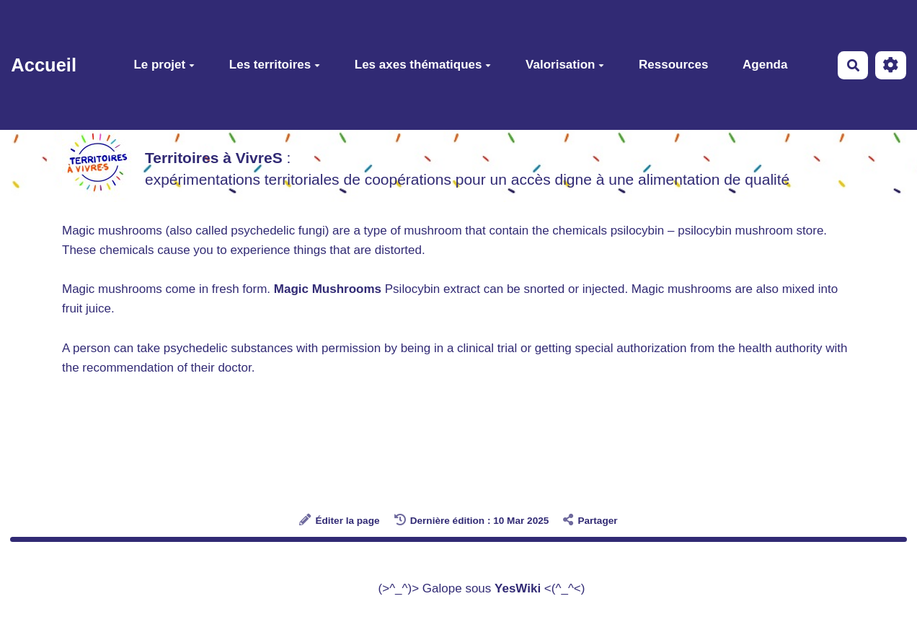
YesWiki (518, 588)
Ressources (673, 64)
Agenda (765, 64)
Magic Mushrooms (327, 289)
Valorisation (565, 64)
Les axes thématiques (423, 64)
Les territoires (274, 64)
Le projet (164, 64)
